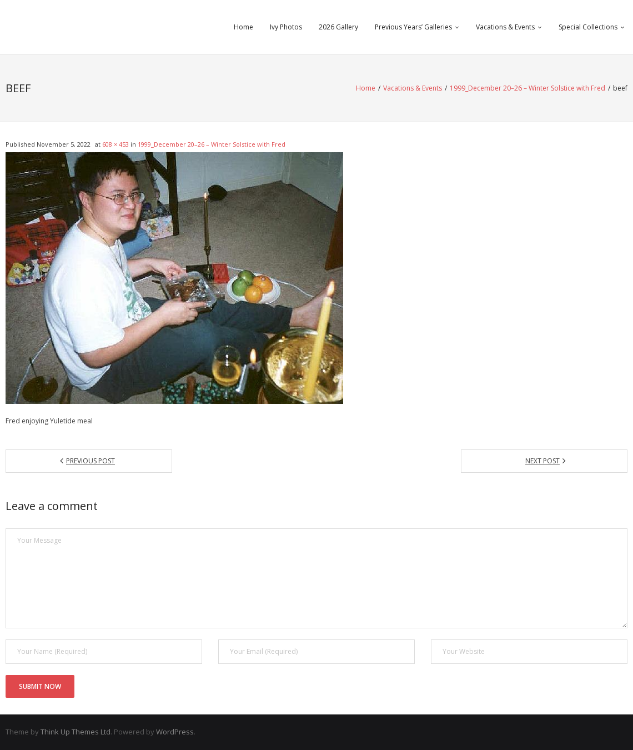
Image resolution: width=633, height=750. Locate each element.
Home (243, 27)
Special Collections (588, 27)
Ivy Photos (286, 27)
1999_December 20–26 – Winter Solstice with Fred (527, 88)
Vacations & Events (505, 27)
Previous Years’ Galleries (413, 27)
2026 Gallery (338, 27)
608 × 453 (115, 144)
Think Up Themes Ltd (75, 732)
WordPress (175, 732)
